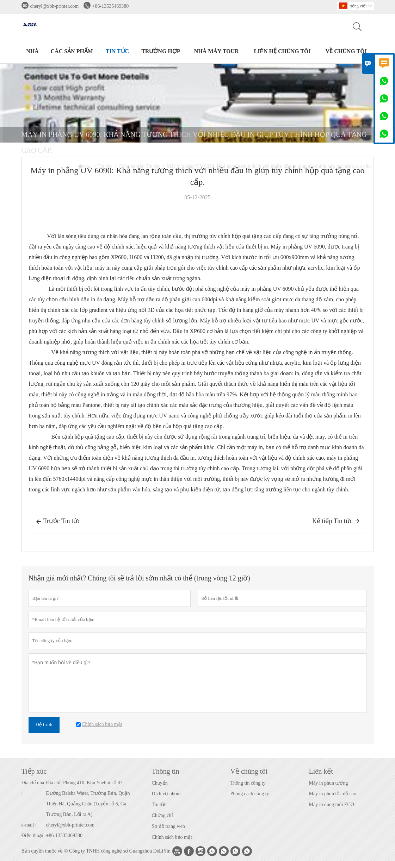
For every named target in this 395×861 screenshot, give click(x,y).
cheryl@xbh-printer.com (54, 6)
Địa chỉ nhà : (32, 788)
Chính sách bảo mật (172, 837)
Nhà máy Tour (216, 51)
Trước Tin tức (58, 522)
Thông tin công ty (248, 783)
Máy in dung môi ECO (331, 804)
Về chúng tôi (346, 51)
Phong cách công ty (249, 793)
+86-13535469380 (110, 6)
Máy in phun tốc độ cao (333, 793)
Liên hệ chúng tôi (282, 51)
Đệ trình (44, 724)
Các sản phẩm (72, 51)
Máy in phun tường (328, 783)
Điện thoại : (33, 835)
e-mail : (29, 825)
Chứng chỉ (162, 815)
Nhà (32, 51)
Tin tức (117, 51)
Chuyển (160, 783)
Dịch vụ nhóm (166, 793)
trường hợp (160, 51)
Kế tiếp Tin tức (335, 521)
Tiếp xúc (34, 771)
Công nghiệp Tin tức (140, 166)
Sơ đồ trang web (168, 826)
